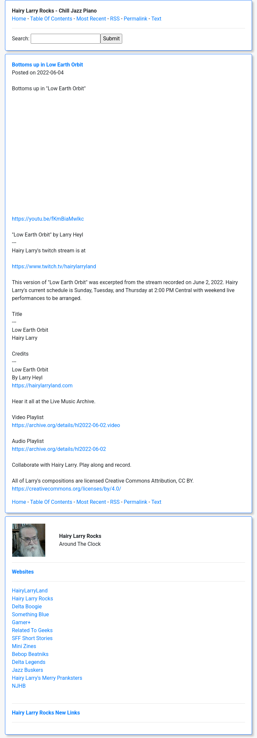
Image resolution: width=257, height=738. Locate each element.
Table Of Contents (51, 19)
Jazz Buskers (27, 670)
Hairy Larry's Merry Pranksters (47, 678)
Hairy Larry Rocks (32, 598)
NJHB (19, 686)
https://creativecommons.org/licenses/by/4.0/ (66, 489)
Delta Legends (28, 662)
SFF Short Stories (32, 638)
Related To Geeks (32, 630)
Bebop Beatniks (30, 654)
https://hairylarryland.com (42, 385)
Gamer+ (21, 622)
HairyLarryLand (30, 590)
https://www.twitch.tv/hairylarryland (54, 266)
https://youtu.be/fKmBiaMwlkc (48, 219)
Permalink (135, 19)
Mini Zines (24, 646)
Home (19, 19)
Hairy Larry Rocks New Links (46, 713)
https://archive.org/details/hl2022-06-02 (59, 449)
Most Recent (91, 19)
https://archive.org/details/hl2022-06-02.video (66, 425)
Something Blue (30, 614)
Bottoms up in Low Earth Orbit (47, 65)
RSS (115, 19)
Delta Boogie (27, 606)
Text (156, 19)
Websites (23, 572)
